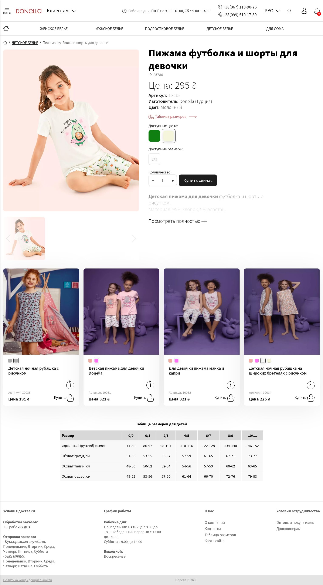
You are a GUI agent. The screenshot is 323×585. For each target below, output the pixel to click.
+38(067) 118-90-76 (237, 7)
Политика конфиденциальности (27, 580)
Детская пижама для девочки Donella (116, 370)
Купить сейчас (197, 180)
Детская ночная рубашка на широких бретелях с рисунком (278, 370)
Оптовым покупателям (295, 522)
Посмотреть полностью (178, 221)
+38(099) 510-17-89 (237, 14)
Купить (64, 398)
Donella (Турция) (196, 101)
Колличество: (160, 172)
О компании (215, 522)
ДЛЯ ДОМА (275, 28)
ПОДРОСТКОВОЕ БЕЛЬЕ (164, 28)
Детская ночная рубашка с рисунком (33, 370)
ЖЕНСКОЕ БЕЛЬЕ (54, 28)
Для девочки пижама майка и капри (196, 370)
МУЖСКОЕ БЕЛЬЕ (109, 28)
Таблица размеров (176, 116)
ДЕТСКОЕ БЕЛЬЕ (220, 28)
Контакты (213, 528)
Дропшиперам (288, 528)
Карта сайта (215, 540)
